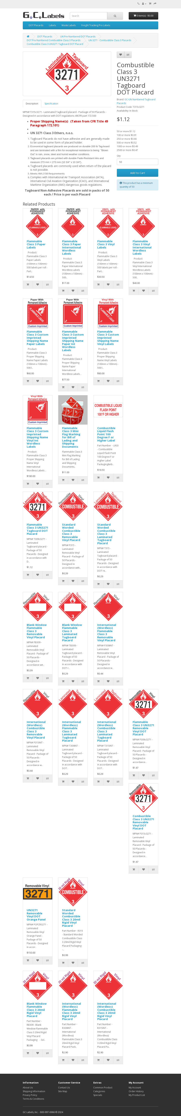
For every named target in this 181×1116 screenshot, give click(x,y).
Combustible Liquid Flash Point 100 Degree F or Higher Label (106, 434)
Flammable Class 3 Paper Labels (36, 244)
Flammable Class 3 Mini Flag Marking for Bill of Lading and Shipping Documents (71, 437)
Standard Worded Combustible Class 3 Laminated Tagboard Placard (106, 534)
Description (32, 103)
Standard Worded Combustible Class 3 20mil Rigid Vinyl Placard (71, 917)
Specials (97, 1095)
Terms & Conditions (33, 1098)
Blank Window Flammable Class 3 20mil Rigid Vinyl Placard (37, 1010)
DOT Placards (36, 25)
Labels (52, 25)
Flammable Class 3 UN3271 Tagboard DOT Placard (37, 529)
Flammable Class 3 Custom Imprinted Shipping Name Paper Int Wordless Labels (73, 341)
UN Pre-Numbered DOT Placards (77, 36)
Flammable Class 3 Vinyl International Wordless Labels (142, 247)
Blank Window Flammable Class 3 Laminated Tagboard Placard (72, 632)
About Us (28, 1087)
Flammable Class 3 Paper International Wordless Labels (71, 247)
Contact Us (64, 1087)
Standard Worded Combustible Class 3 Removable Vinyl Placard (71, 532)
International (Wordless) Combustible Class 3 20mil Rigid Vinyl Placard (106, 1011)
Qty (119, 155)
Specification (51, 103)
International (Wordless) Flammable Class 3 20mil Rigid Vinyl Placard (71, 1011)
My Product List (137, 1095)
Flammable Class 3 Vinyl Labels (106, 244)
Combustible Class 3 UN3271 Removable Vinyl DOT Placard (143, 822)
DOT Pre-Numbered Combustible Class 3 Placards (53, 40)
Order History (136, 1091)
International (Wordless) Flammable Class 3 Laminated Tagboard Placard (71, 731)
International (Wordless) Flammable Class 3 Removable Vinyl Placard (106, 632)
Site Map (62, 1091)
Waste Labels (69, 25)
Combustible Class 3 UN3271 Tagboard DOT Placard (55, 44)
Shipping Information (34, 1091)
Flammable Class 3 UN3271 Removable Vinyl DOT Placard (143, 728)
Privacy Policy (30, 1095)
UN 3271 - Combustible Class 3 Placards (109, 40)
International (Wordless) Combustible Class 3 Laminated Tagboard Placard (106, 731)
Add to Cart (137, 173)
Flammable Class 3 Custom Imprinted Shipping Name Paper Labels (37, 338)
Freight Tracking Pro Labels (95, 25)
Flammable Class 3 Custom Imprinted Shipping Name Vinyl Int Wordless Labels (37, 437)
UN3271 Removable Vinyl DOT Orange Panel (36, 914)
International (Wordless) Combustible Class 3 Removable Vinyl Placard (36, 729)
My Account (135, 1087)
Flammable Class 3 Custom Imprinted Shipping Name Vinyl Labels (108, 338)
